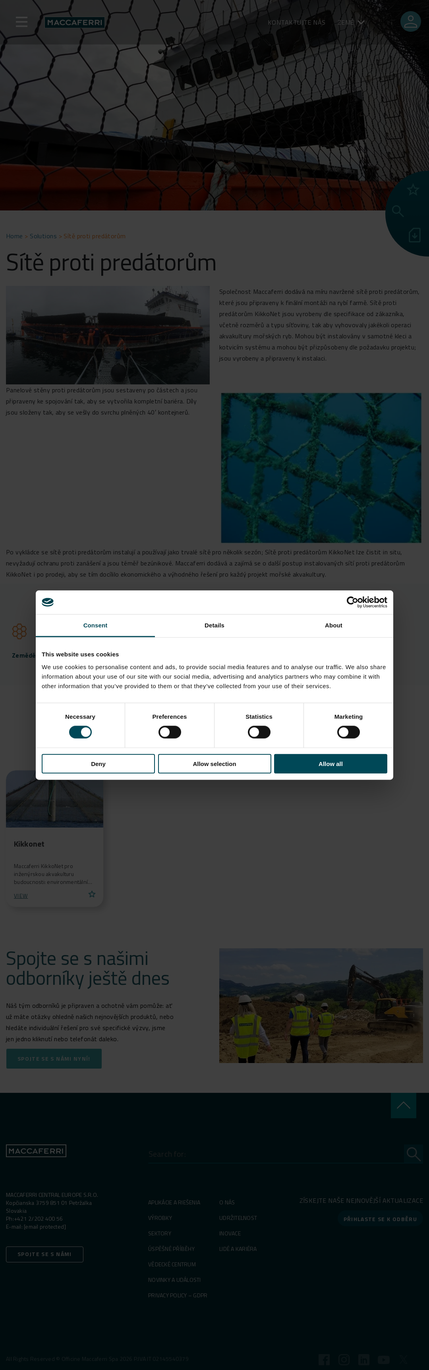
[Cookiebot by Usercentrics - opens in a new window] (352, 602)
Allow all (331, 763)
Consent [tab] (95, 625)
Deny (98, 763)
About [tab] (333, 625)
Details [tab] (214, 625)
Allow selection (214, 763)
